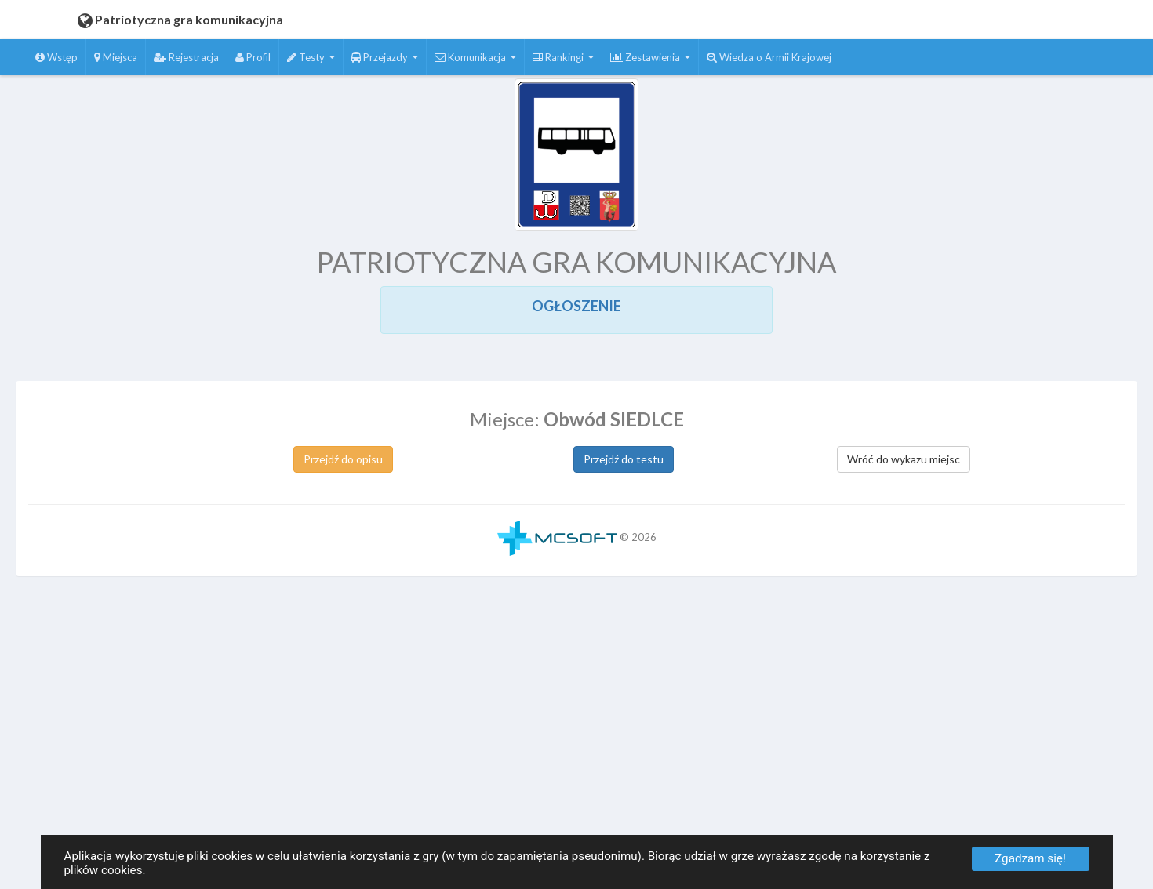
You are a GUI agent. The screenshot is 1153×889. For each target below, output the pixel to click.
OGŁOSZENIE (576, 305)
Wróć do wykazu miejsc (903, 459)
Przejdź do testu (624, 459)
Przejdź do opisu (343, 459)
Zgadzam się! (1030, 858)
